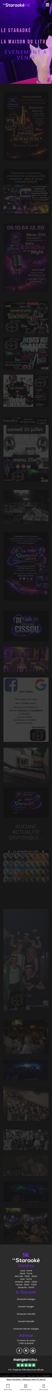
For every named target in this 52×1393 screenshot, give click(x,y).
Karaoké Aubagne (26, 1306)
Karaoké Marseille (26, 1321)
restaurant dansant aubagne (26, 1328)
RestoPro (46, 1376)
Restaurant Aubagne (26, 1299)
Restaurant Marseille (26, 1314)
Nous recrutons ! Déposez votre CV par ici (26, 1379)
